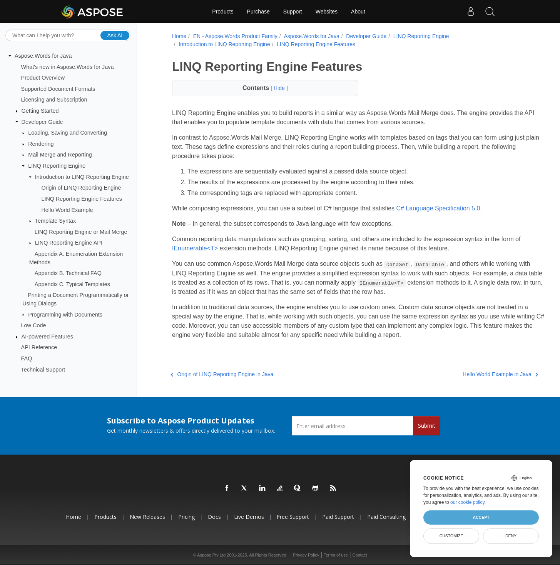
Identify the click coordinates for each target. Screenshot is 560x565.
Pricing (186, 516)
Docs (214, 516)
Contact (360, 555)
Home (178, 36)
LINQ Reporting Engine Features (81, 199)
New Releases (147, 516)
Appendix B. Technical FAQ (68, 273)
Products (222, 11)
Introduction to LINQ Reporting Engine (82, 177)
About (358, 11)
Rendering (40, 144)
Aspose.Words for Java (43, 56)
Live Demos (249, 516)
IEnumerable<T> (200, 248)
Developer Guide (42, 121)
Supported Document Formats (58, 89)
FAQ (26, 358)
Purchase (258, 11)
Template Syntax (55, 221)
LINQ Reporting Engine (56, 166)
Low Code (33, 325)
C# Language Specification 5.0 (437, 208)
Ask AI (115, 35)
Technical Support (43, 369)
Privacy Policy (306, 555)
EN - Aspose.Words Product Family (234, 36)
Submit (426, 425)
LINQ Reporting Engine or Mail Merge (81, 232)
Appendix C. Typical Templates (72, 284)
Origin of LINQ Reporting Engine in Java (220, 374)
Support (292, 11)
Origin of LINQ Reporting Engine (81, 188)
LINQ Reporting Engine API (68, 243)
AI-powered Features (47, 336)
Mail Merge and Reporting (60, 155)
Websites (327, 11)
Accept (481, 517)
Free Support (293, 516)
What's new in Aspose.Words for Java (67, 66)
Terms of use (336, 555)
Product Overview (43, 78)
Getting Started (40, 111)
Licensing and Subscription (54, 100)
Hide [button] (272, 88)
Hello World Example (67, 210)
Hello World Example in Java (473, 374)
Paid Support (338, 516)
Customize (451, 535)
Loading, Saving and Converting (67, 133)
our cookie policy (467, 502)
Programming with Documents (65, 314)
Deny (511, 535)
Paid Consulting (386, 516)
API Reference (39, 347)
